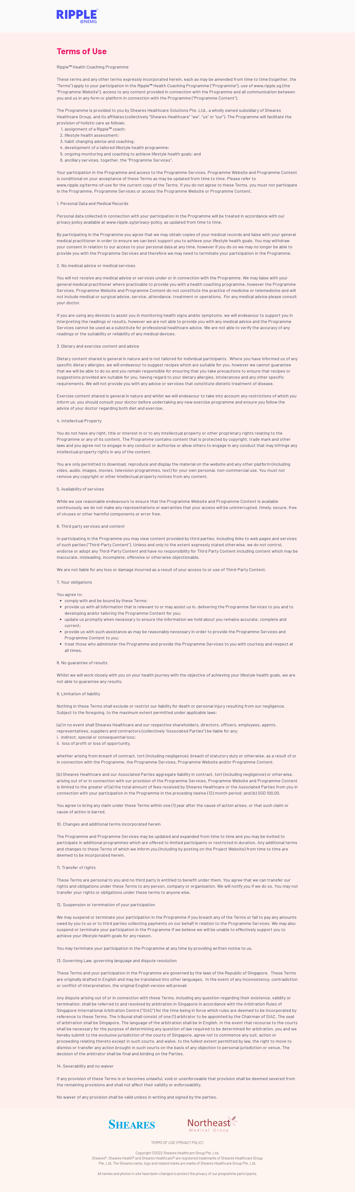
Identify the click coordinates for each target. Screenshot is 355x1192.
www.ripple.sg (267, 85)
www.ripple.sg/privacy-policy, (134, 222)
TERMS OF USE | (164, 1142)
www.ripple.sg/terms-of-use (84, 184)
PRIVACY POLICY (190, 1142)
